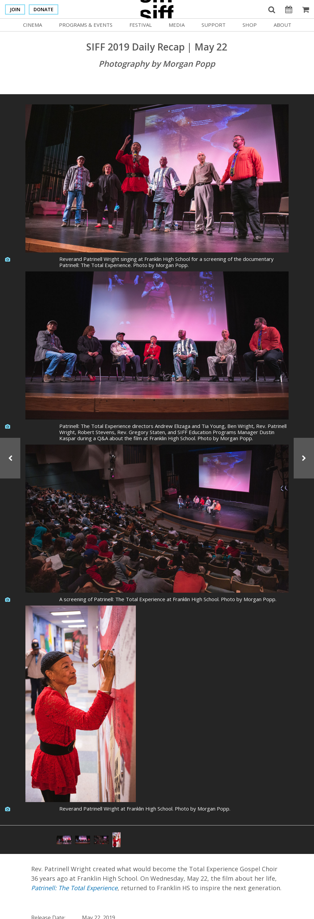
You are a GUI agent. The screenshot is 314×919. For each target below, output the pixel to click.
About (282, 24)
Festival (140, 24)
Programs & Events (85, 24)
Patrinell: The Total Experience (74, 888)
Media (177, 24)
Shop (250, 24)
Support (214, 24)
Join (15, 9)
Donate (44, 9)
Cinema (32, 24)
